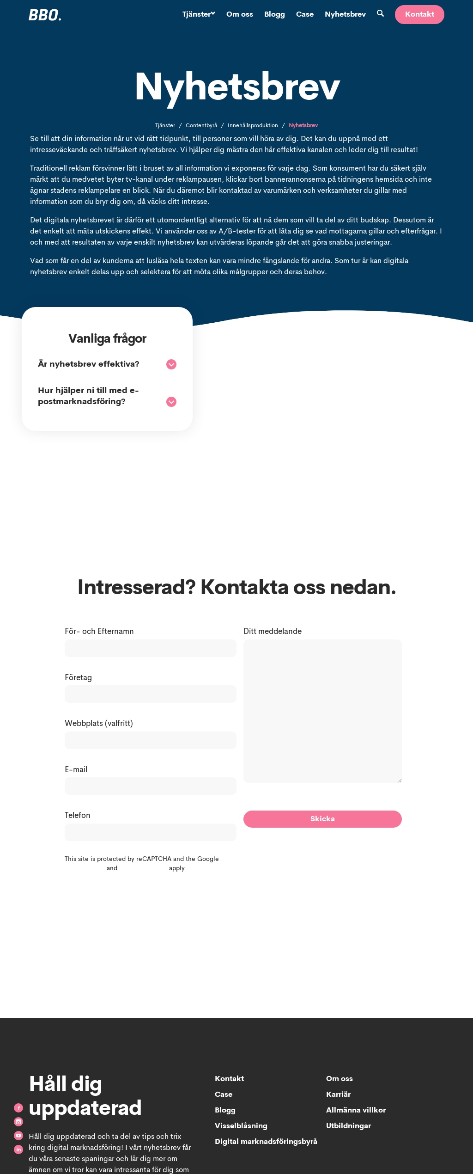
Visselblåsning (241, 1126)
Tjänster (198, 14)
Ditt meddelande (272, 632)
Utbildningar (348, 1126)
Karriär (338, 1095)
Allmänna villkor (356, 1110)
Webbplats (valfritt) (99, 724)
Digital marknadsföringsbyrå (266, 1142)
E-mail (76, 770)
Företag (78, 678)
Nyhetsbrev (345, 14)
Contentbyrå (201, 126)
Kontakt (419, 14)
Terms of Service (143, 869)
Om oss (239, 14)
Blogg (274, 14)
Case (305, 14)
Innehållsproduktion (253, 126)
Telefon (78, 816)
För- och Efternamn (99, 632)
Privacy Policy (85, 869)
